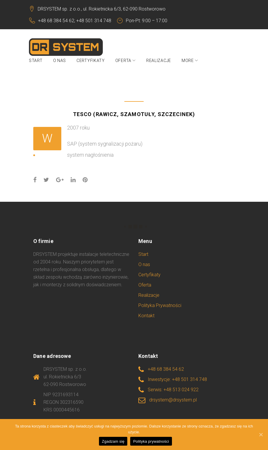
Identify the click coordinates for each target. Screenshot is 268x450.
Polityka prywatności (151, 441)
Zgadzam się (113, 441)
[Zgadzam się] (261, 434)
